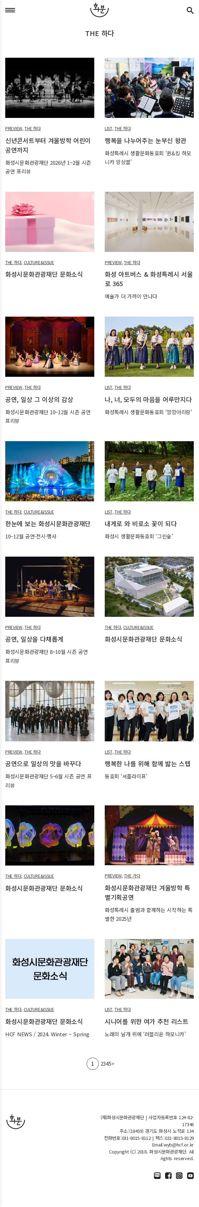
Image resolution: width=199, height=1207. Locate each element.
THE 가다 (132, 875)
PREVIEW (13, 128)
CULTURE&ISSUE (39, 262)
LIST (108, 128)
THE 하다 (32, 128)
